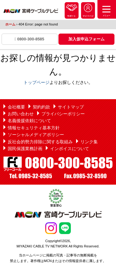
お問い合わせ (21, 113)
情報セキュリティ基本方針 (34, 127)
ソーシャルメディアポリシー (36, 134)
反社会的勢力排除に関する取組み (40, 141)
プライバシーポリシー (63, 113)
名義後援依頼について (29, 120)
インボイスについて (69, 148)
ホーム (10, 24)
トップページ (36, 82)
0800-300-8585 (29, 39)
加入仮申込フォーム (86, 39)
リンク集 (89, 141)
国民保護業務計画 (25, 148)
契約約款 (41, 106)
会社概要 (16, 106)
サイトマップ (71, 106)
